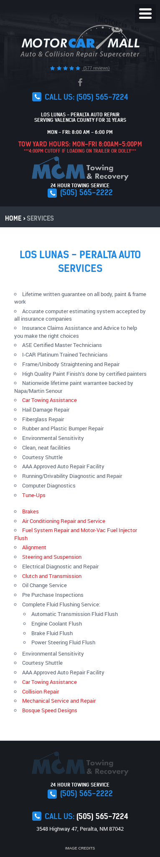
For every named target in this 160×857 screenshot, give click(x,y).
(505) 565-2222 (86, 192)
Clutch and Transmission (51, 576)
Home (13, 218)
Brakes (30, 511)
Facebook (80, 82)
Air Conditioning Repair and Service (63, 521)
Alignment (34, 547)
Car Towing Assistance (49, 400)
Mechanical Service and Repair (59, 700)
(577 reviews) (95, 67)
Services (40, 218)
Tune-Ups (34, 495)
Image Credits (80, 848)
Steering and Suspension (51, 556)
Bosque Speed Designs (49, 710)
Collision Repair (40, 691)
